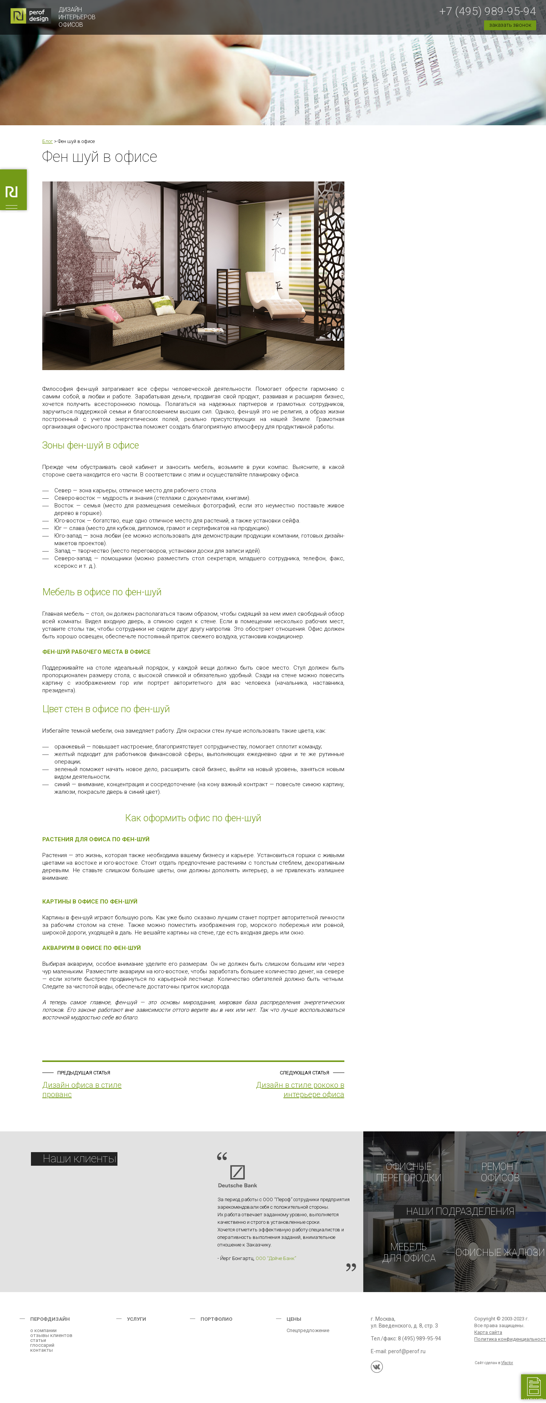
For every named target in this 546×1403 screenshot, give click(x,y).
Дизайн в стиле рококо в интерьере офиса (300, 1089)
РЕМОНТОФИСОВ (500, 1173)
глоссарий (42, 1350)
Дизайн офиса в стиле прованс (82, 1089)
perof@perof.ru (407, 1356)
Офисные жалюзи (500, 1255)
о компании (43, 1335)
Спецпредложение (308, 1335)
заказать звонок (510, 25)
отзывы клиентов (51, 1340)
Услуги (136, 1324)
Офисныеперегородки (408, 1173)
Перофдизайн (50, 1324)
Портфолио (216, 1324)
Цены (294, 1324)
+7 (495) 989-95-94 (487, 11)
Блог (47, 141)
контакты (41, 1354)
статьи (38, 1345)
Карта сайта (488, 1337)
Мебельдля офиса (409, 1255)
